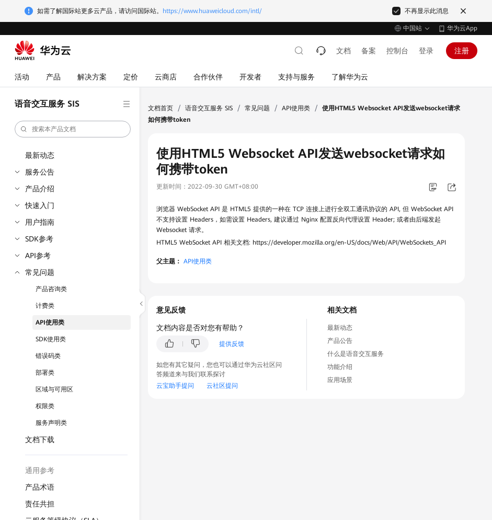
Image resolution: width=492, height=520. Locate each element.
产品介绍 (39, 188)
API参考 (38, 255)
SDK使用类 (51, 339)
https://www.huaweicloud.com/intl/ (212, 11)
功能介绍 (339, 367)
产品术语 (39, 487)
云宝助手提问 (175, 385)
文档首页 (160, 108)
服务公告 (39, 172)
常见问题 (39, 272)
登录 (426, 51)
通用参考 (39, 470)
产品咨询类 (51, 289)
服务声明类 (51, 422)
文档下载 (39, 439)
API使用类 (50, 322)
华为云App (462, 28)
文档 (343, 51)
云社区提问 (222, 385)
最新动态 (39, 155)
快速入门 (39, 205)
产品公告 (339, 340)
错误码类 (48, 356)
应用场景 (339, 380)
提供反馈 (231, 344)
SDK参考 (39, 239)
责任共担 (39, 504)
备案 (368, 51)
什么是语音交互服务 (355, 353)
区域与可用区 (54, 389)
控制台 (397, 51)
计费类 (45, 305)
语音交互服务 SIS (209, 108)
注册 (461, 51)
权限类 (45, 406)
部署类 (45, 372)
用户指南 (39, 222)
